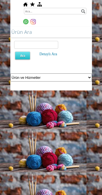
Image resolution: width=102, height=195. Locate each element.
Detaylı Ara (48, 54)
